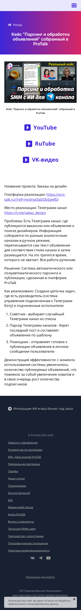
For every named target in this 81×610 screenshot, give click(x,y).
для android (48, 577)
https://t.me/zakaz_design (25, 212)
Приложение (33, 577)
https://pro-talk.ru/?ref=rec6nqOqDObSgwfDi (34, 197)
